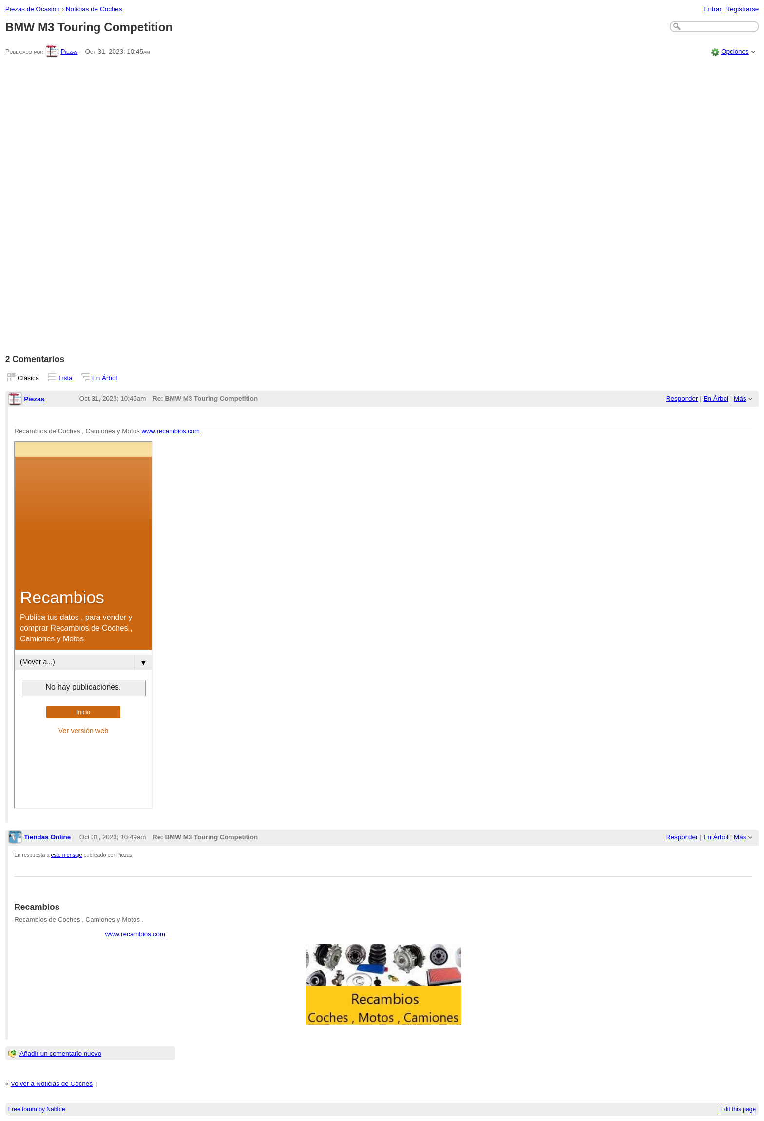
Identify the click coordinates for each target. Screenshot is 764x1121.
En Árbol (104, 378)
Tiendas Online (47, 837)
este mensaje (66, 855)
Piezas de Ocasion (32, 9)
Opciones (735, 51)
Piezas (68, 51)
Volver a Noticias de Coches (52, 1083)
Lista (65, 378)
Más (740, 398)
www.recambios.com (171, 431)
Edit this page (738, 1109)
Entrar (713, 9)
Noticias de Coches (94, 9)
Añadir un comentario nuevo (60, 1053)
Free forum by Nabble (36, 1109)
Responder (682, 398)
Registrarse (742, 9)
